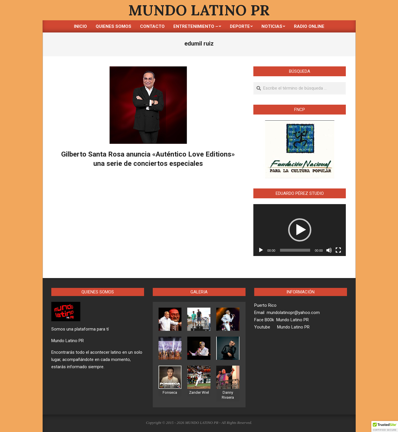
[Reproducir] (261, 250)
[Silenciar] (329, 250)
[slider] (295, 250)
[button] (299, 230)
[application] (299, 230)
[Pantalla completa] (338, 250)
